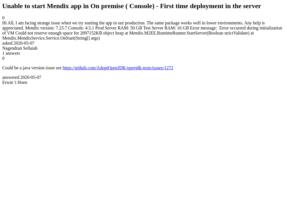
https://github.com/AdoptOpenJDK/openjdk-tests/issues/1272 (118, 67)
